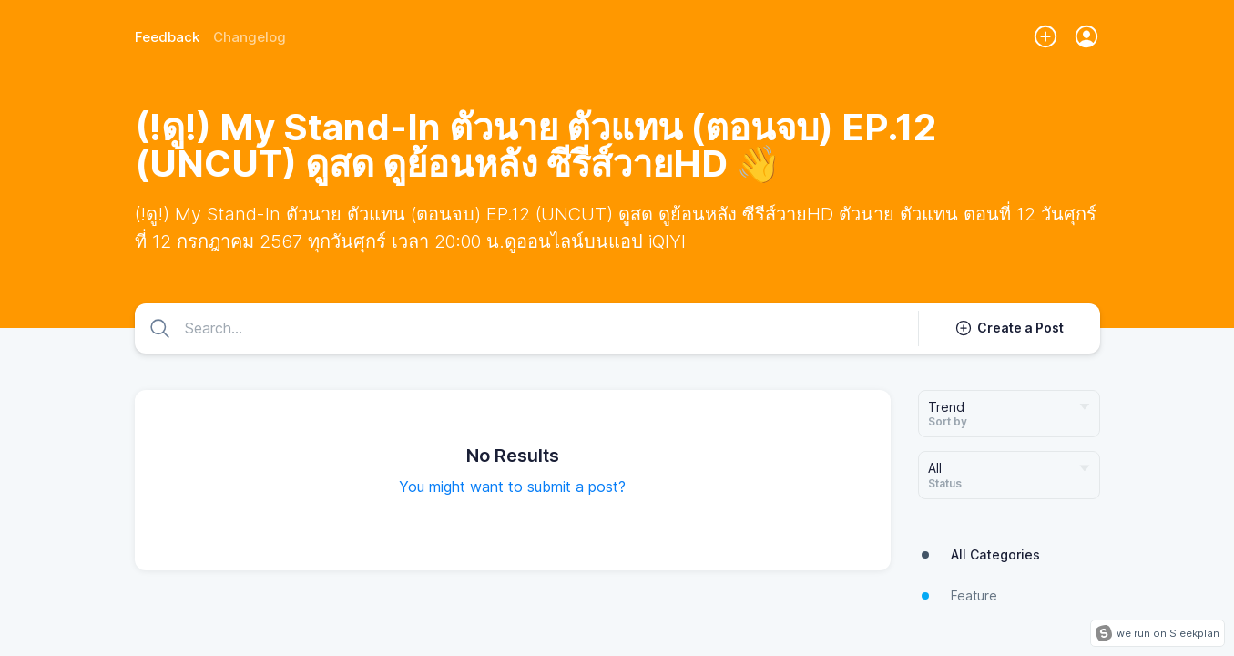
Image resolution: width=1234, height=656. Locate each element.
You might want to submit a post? (512, 486)
